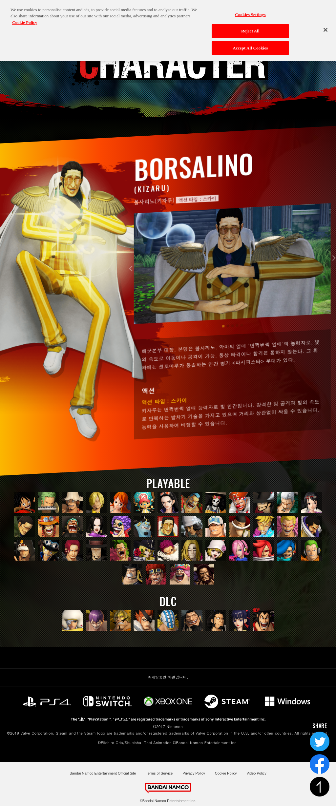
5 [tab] (242, 343)
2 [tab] (228, 343)
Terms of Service (159, 773)
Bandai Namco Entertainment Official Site (103, 773)
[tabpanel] (232, 281)
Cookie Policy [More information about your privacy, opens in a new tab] (24, 18)
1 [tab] (223, 344)
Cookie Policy (226, 773)
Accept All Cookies (250, 43)
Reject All (250, 27)
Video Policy (256, 773)
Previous (132, 286)
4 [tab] (237, 343)
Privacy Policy (193, 773)
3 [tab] (232, 343)
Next (333, 276)
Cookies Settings (250, 10)
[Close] (325, 26)
